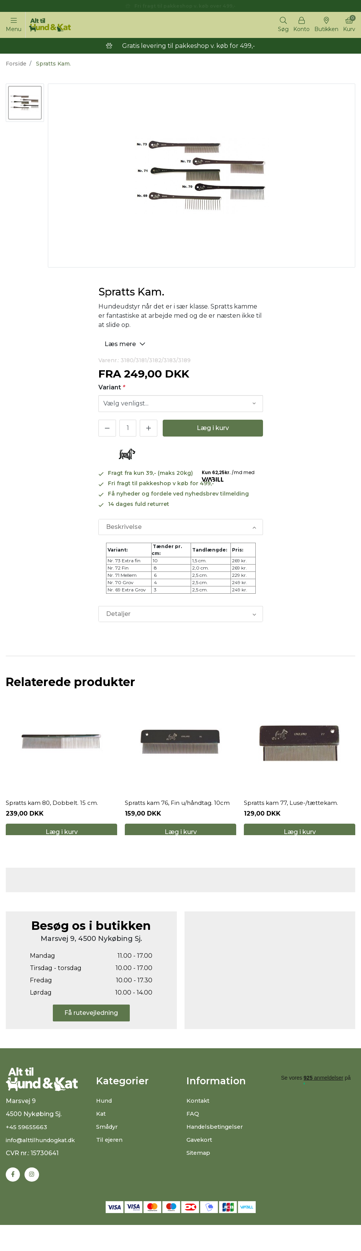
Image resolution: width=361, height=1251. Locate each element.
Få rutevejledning (91, 1034)
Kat (101, 1135)
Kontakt (199, 1122)
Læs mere (126, 345)
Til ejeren (110, 1161)
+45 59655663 (27, 1152)
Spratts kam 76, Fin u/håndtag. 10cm (180, 815)
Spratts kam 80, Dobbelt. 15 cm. (53, 815)
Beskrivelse (123, 528)
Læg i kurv (213, 429)
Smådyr (108, 1148)
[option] (25, 104)
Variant (111, 388)
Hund (104, 1122)
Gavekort (200, 1161)
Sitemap (199, 1174)
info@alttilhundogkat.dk (44, 1165)
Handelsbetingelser (216, 1148)
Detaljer (118, 616)
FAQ (193, 1135)
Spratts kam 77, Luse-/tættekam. (293, 815)
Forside (16, 64)
